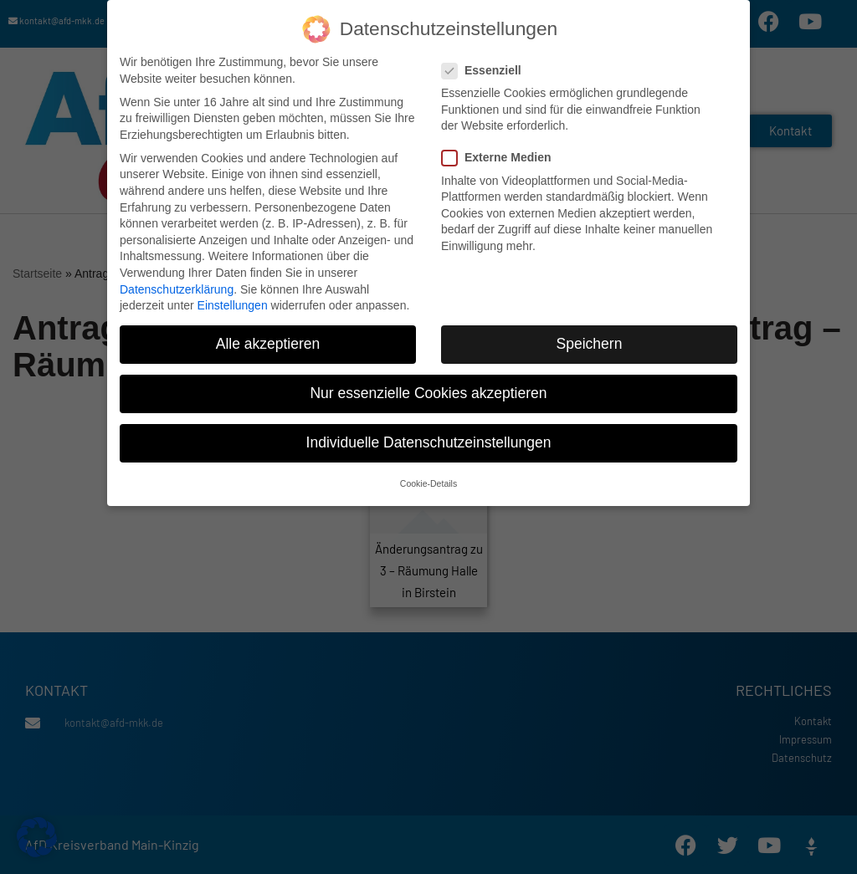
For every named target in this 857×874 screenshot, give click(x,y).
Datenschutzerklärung (176, 283)
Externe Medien (501, 153)
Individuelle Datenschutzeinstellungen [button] (429, 437)
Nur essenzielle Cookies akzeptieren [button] (428, 388)
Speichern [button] (590, 338)
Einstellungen (233, 300)
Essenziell (486, 66)
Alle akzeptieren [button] (268, 338)
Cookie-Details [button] (428, 478)
